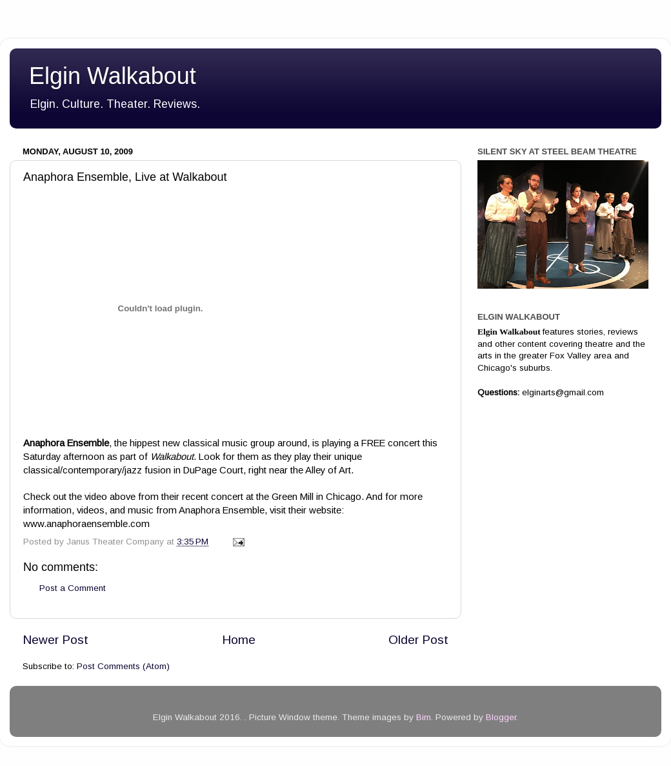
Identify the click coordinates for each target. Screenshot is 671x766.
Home (238, 640)
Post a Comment (72, 588)
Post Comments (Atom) (123, 666)
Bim (423, 717)
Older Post (418, 640)
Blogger (501, 717)
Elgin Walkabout (112, 76)
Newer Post (55, 640)
